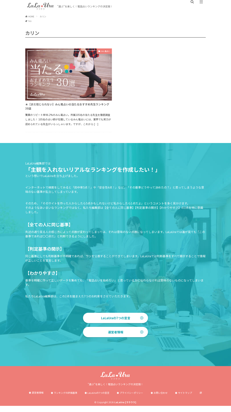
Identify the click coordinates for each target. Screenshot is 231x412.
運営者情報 (115, 338)
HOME (31, 16)
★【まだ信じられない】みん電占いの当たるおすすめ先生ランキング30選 (68, 107)
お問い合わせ (161, 399)
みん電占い (103, 51)
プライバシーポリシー (131, 399)
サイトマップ (185, 399)
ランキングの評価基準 (65, 399)
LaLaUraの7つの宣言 (116, 320)
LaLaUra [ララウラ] (125, 408)
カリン (43, 16)
